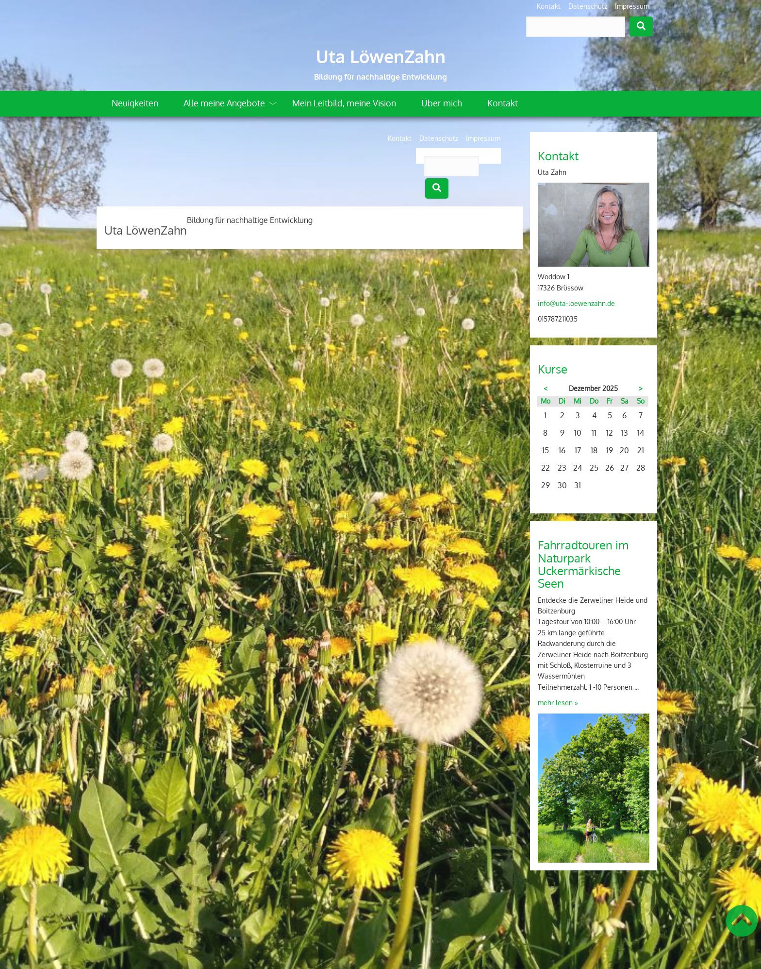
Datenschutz (587, 6)
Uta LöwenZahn (381, 56)
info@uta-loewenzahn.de (576, 303)
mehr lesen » (558, 702)
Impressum (632, 6)
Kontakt (549, 6)
